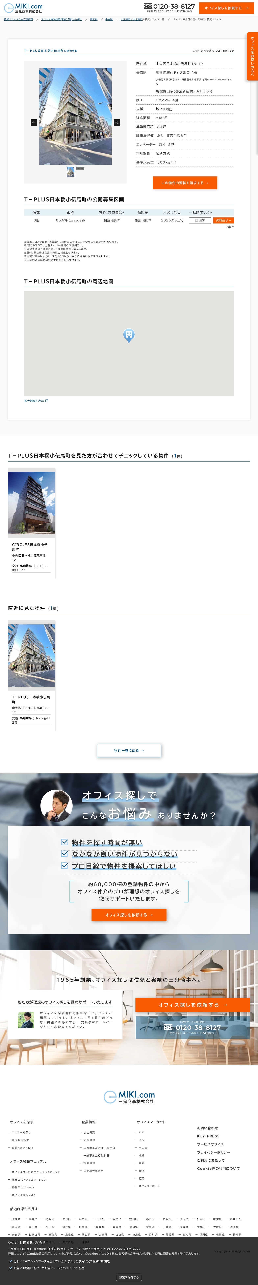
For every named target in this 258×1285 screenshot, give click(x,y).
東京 (159, 1139)
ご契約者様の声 (102, 1178)
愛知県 (150, 1233)
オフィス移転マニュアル (25, 1168)
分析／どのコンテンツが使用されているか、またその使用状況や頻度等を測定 (62, 1261)
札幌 (159, 1162)
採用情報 (98, 1170)
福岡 (159, 1185)
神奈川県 (236, 1225)
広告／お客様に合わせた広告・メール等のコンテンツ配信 (49, 1268)
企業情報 (95, 1129)
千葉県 (201, 1225)
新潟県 (16, 1233)
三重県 (167, 1233)
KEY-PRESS (219, 1137)
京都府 (201, 1233)
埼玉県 (184, 1225)
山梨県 (83, 1233)
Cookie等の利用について (44, 1253)
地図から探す (20, 1147)
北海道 (16, 1225)
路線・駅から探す (23, 1155)
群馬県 (167, 1225)
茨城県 (133, 1225)
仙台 (159, 1170)
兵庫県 (234, 1233)
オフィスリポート (166, 1193)
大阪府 (217, 1233)
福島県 (117, 1225)
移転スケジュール (23, 1194)
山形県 (100, 1225)
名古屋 (160, 1155)
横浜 (159, 1178)
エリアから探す (21, 1139)
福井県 (66, 1233)
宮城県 (66, 1225)
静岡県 (133, 1233)
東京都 (217, 1225)
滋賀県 (184, 1233)
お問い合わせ (218, 1129)
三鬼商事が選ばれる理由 (108, 1155)
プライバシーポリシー (224, 1152)
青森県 (33, 1225)
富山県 (33, 1233)
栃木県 (150, 1225)
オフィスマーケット (166, 1129)
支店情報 (98, 1147)
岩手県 (50, 1225)
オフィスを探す (19, 1129)
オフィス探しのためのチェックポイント (36, 1178)
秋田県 (83, 1225)
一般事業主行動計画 (105, 1162)
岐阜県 (117, 1233)
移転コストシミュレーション (29, 1186)
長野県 (100, 1233)
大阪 (159, 1147)
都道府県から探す (21, 1215)
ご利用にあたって (221, 1159)
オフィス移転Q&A (24, 1201)
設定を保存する (129, 1277)
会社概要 (98, 1139)
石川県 (50, 1233)
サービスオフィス (221, 1144)
